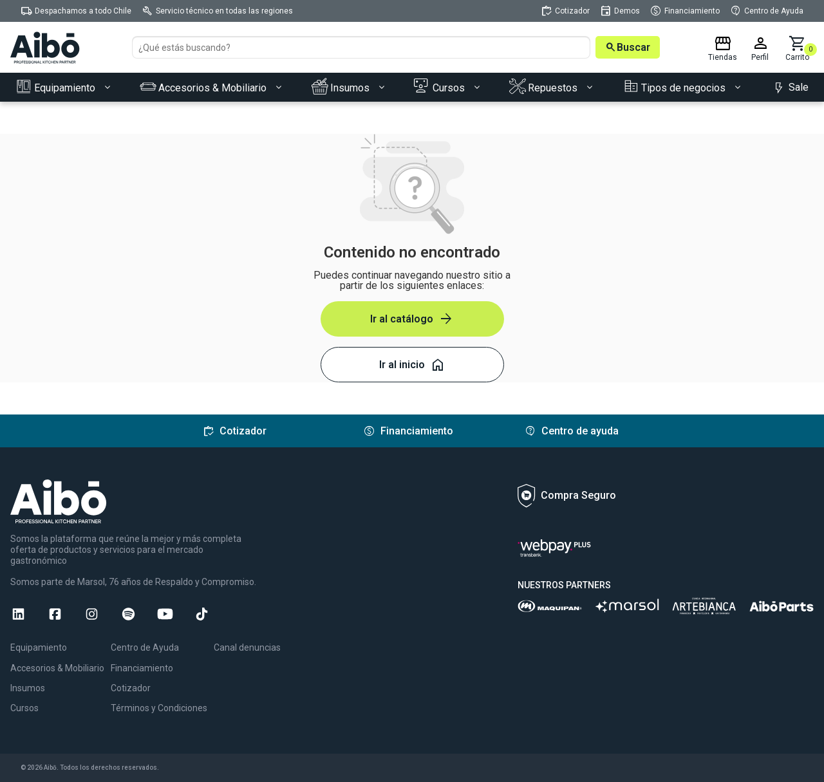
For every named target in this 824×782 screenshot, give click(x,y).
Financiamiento (142, 668)
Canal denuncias (247, 647)
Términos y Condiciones (159, 708)
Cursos (24, 708)
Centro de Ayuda (145, 647)
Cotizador (131, 688)
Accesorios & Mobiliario (57, 668)
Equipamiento (38, 647)
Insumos (27, 688)
